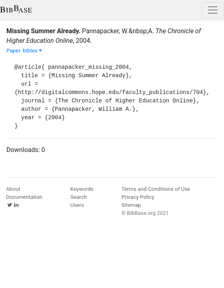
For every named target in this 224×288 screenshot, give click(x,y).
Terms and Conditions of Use (155, 189)
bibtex (32, 51)
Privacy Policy (137, 197)
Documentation (24, 197)
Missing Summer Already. (43, 31)
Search (79, 197)
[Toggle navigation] (213, 10)
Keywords (82, 189)
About (13, 189)
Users (77, 205)
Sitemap (131, 205)
